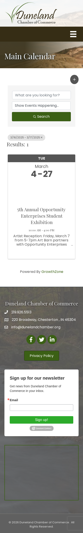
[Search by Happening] (41, 105)
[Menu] (73, 34)
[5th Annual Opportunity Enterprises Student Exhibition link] (41, 191)
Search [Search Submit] (41, 116)
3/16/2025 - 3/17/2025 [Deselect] (26, 137)
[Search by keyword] (41, 95)
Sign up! (41, 420)
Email (14, 400)
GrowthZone (52, 271)
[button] (74, 79)
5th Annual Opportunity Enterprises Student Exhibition (41, 215)
